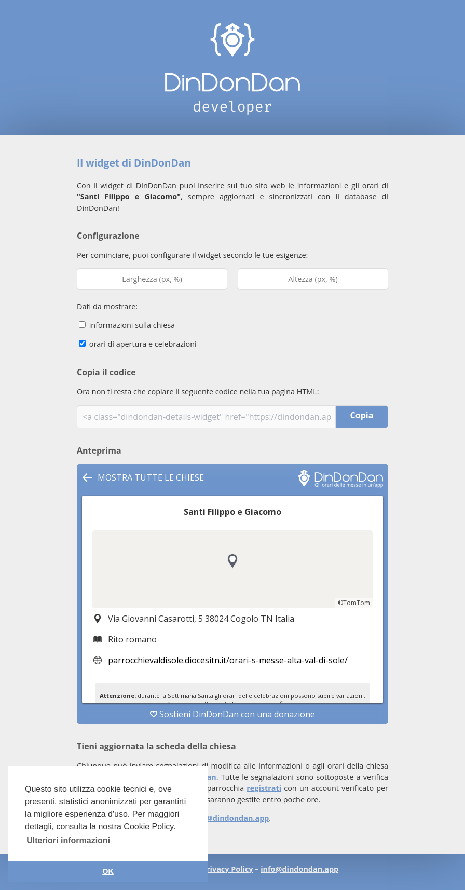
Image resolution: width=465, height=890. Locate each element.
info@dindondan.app (230, 818)
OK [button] (108, 871)
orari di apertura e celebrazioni (138, 344)
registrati (264, 788)
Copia (362, 415)
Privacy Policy (227, 869)
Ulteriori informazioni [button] (68, 840)
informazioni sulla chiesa (127, 325)
